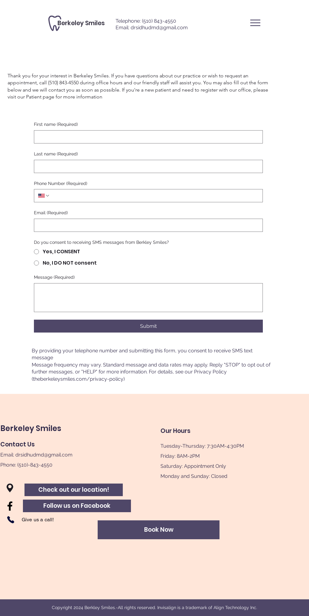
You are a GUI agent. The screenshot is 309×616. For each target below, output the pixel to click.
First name (56, 124)
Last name (56, 154)
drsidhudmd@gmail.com (159, 28)
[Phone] (11, 520)
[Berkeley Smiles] (81, 23)
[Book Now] (159, 529)
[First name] (146, 137)
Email (51, 213)
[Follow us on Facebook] (77, 506)
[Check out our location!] (73, 490)
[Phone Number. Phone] (154, 195)
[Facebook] (10, 506)
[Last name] (146, 166)
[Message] (148, 297)
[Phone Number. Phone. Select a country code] (44, 195)
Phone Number (60, 184)
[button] (255, 23)
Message (54, 277)
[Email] (146, 225)
